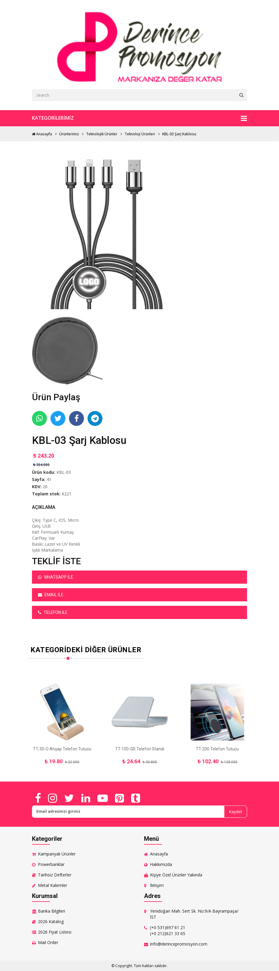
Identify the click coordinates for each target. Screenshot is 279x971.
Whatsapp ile (55, 577)
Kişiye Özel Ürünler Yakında (176, 875)
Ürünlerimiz (69, 133)
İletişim (157, 885)
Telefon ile (53, 612)
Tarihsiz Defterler (54, 875)
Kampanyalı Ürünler (57, 854)
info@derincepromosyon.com (178, 944)
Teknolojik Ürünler (101, 133)
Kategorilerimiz (139, 118)
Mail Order (48, 942)
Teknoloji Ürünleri (140, 133)
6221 (66, 494)
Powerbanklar (51, 864)
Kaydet (235, 811)
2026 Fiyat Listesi (54, 932)
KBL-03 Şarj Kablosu (179, 133)
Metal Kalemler (52, 885)
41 (49, 479)
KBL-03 (63, 472)
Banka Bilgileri (51, 911)
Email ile (50, 594)
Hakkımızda (161, 864)
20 (45, 486)
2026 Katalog (51, 921)
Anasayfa (42, 133)
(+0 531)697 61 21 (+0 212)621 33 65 (167, 930)
